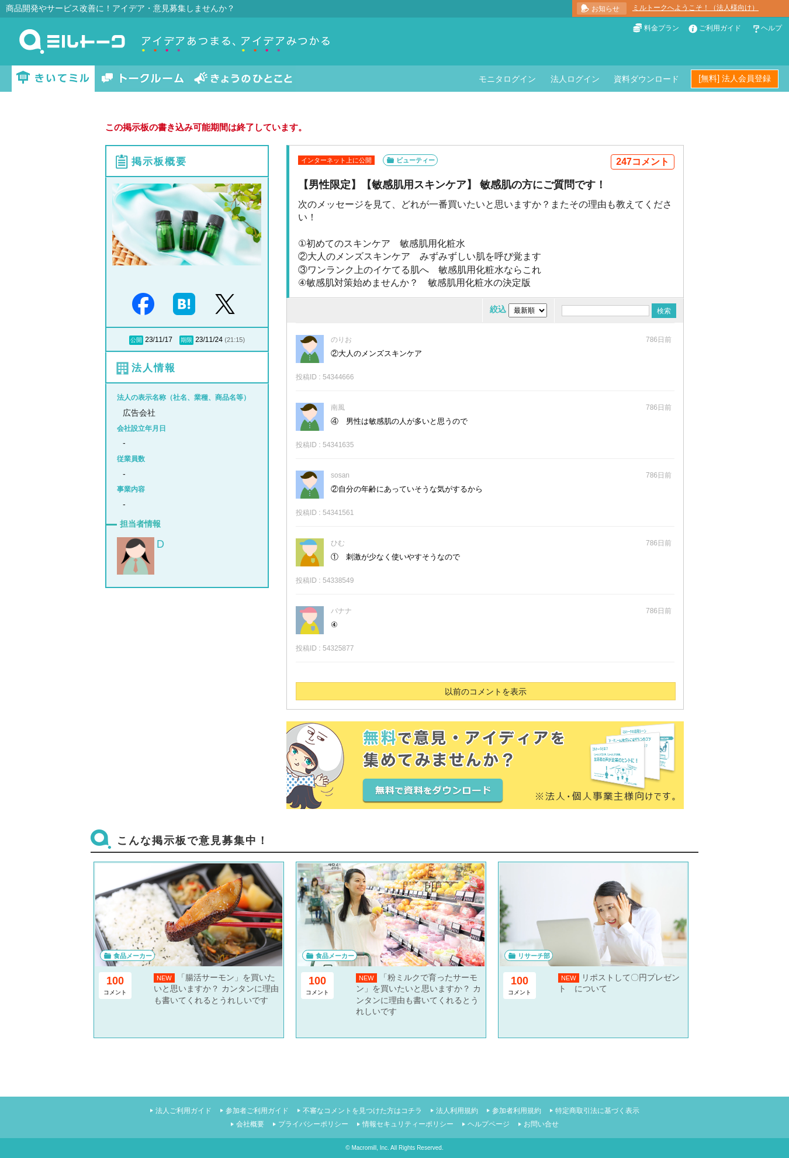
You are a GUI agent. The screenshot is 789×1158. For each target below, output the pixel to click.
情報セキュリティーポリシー (408, 1124)
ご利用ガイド (720, 28)
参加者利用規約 (516, 1111)
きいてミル (53, 78)
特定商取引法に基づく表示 (597, 1111)
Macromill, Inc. (370, 1148)
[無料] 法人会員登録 (734, 78)
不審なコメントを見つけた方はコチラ (362, 1111)
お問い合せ (541, 1124)
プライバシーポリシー (313, 1124)
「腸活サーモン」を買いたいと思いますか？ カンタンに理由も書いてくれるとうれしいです (216, 989)
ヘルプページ (489, 1124)
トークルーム (143, 78)
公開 (136, 340)
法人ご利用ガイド (183, 1111)
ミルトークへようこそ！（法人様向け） (695, 8)
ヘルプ (771, 28)
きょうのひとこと (243, 78)
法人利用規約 (457, 1111)
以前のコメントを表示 (486, 691)
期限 (186, 340)
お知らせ (605, 9)
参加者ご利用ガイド (257, 1111)
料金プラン (661, 28)
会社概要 (250, 1124)
